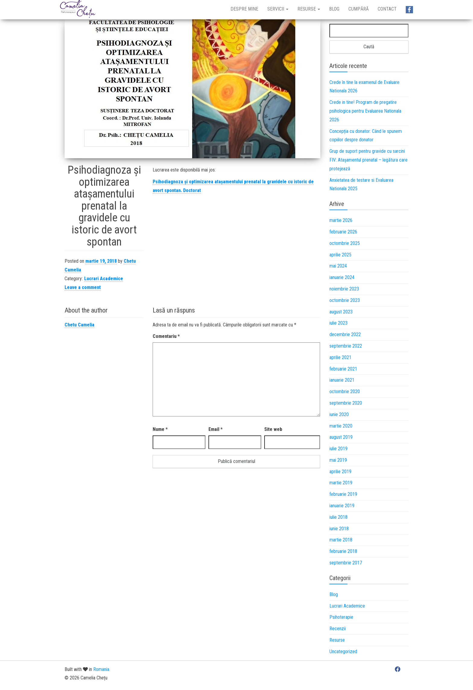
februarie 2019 (343, 494)
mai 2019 (338, 460)
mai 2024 (338, 266)
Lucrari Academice (103, 278)
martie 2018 (340, 540)
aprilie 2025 (340, 255)
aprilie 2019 (340, 471)
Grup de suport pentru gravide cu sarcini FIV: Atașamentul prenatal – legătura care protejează (368, 160)
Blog (334, 9)
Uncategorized (343, 651)
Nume (160, 429)
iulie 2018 (338, 517)
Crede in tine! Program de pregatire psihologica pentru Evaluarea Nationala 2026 (365, 111)
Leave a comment (83, 287)
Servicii (277, 9)
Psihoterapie (341, 617)
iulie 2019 (338, 448)
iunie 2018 (339, 528)
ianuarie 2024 (341, 277)
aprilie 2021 (340, 357)
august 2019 (341, 437)
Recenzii (337, 628)
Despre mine (244, 9)
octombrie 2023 (344, 300)
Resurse (308, 9)
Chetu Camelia (79, 325)
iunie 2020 (339, 414)
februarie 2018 (343, 551)
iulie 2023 (338, 323)
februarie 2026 (343, 232)
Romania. (101, 669)
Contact (387, 9)
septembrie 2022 (345, 346)
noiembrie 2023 (344, 289)
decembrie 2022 (345, 334)
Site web (273, 429)
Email (215, 429)
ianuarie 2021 (341, 380)
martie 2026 (340, 220)
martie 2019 (340, 483)
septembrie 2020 (345, 403)
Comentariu (166, 336)
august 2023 (341, 312)
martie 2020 (340, 426)
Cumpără (358, 9)
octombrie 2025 (344, 243)
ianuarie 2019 (341, 506)
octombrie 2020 (344, 391)
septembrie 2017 (345, 563)
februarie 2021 (343, 369)
